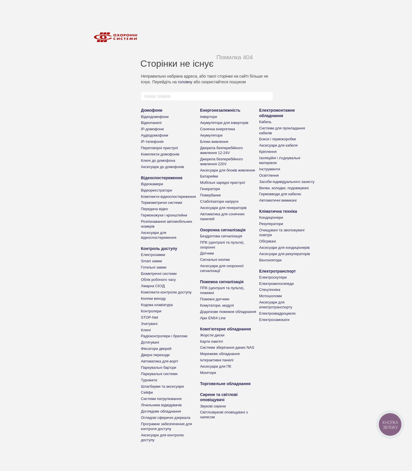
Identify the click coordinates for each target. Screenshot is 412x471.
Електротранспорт (277, 271)
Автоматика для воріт (159, 361)
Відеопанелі (151, 123)
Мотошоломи (270, 296)
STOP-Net (149, 317)
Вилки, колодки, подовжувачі (284, 188)
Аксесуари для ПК (215, 366)
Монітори (208, 373)
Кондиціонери (271, 217)
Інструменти (269, 169)
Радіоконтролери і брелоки (164, 336)
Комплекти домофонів (160, 154)
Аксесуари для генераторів (223, 208)
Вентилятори (270, 260)
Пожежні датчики (214, 299)
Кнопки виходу (153, 298)
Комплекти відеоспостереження (168, 196)
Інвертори (208, 117)
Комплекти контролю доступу (166, 292)
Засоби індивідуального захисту (286, 182)
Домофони (152, 110)
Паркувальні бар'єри (158, 367)
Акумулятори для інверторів (224, 123)
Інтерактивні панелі (216, 360)
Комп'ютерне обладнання (225, 329)
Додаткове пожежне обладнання (228, 312)
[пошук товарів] (268, 96)
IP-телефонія (152, 141)
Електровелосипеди (276, 283)
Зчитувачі (149, 324)
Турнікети (149, 380)
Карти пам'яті (211, 341)
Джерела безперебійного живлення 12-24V (221, 150)
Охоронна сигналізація (222, 230)
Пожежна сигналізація (221, 281)
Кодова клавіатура (157, 305)
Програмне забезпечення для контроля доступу (166, 426)
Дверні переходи (155, 355)
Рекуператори (271, 224)
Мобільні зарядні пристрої (222, 182)
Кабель (265, 122)
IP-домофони (152, 129)
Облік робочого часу (158, 279)
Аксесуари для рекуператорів (284, 254)
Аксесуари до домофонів (162, 167)
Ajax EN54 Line (213, 318)
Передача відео (154, 209)
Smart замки (151, 261)
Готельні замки (154, 267)
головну (185, 82)
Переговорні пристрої (159, 148)
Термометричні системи (161, 202)
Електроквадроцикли (277, 313)
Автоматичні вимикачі (278, 200)
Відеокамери (152, 184)
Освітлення (269, 175)
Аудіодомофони (154, 135)
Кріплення (268, 151)
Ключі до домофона (158, 160)
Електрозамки (153, 255)
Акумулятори (211, 135)
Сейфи (147, 392)
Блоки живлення (214, 141)
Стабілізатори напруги (219, 201)
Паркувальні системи (159, 374)
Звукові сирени (213, 406)
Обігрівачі (267, 241)
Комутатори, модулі (217, 305)
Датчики (207, 253)
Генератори (210, 189)
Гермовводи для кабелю (280, 194)
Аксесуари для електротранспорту (275, 304)
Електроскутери (273, 277)
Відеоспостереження (162, 178)
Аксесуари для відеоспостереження (159, 235)
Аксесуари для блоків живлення (227, 170)
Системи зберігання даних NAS (227, 347)
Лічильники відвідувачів (161, 405)
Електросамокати (274, 320)
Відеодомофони (155, 117)
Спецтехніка (269, 289)
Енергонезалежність (220, 110)
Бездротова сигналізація (221, 236)
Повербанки (210, 195)
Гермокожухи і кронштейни (164, 215)
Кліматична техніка (278, 211)
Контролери (151, 311)
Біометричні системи (159, 273)
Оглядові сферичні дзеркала (166, 417)
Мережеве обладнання (219, 354)
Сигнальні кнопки (215, 259)
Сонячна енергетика (217, 129)
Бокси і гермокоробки (277, 139)
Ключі (146, 330)
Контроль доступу (159, 248)
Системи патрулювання (161, 399)
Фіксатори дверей (156, 348)
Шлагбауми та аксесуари (162, 386)
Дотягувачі (150, 342)
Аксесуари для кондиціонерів (284, 247)
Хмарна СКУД (153, 286)
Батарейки (209, 176)
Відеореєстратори (156, 190)
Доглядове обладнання (161, 411)
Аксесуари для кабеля (278, 145)
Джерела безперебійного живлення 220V (221, 161)
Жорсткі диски (212, 335)
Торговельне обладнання (225, 383)
